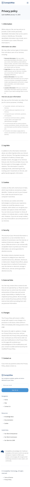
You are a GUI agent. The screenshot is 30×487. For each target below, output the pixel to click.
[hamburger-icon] (27, 2)
